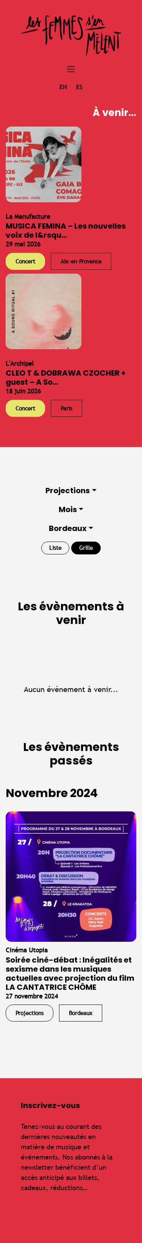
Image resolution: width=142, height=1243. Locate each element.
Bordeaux (68, 528)
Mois (68, 509)
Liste (55, 548)
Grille (86, 548)
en (63, 87)
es (79, 87)
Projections (67, 490)
